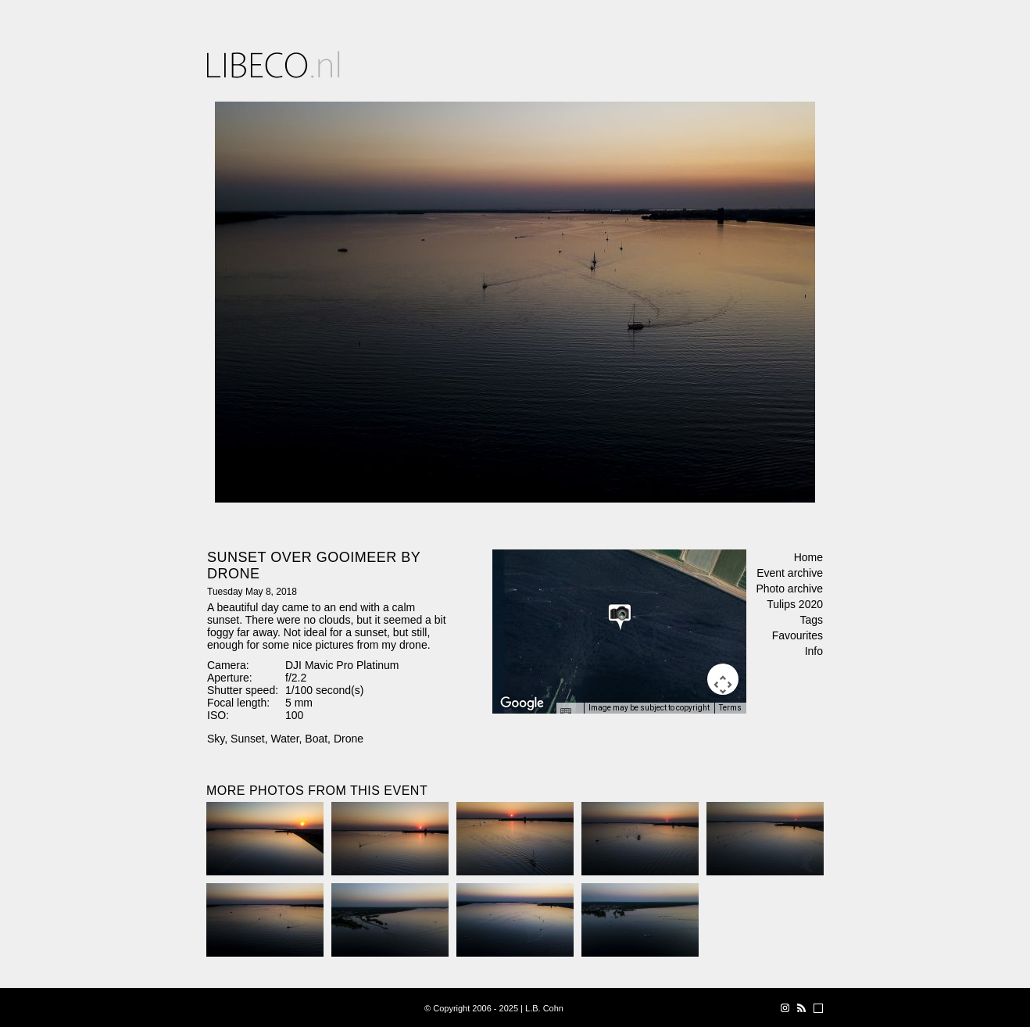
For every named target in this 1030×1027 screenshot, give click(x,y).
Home (808, 557)
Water (284, 738)
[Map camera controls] (723, 679)
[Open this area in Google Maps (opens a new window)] (522, 703)
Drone (348, 738)
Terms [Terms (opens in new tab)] (730, 707)
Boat (316, 738)
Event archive (789, 573)
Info (814, 651)
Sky (215, 738)
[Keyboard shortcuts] (569, 713)
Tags (811, 620)
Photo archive (789, 588)
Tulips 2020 (795, 604)
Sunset (248, 738)
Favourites (797, 635)
